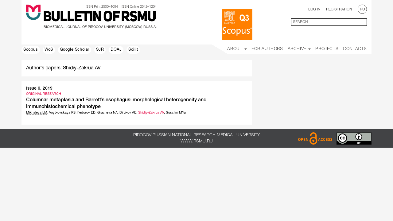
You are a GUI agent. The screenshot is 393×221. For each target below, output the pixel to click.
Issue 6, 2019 (39, 89)
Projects (326, 49)
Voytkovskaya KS (62, 112)
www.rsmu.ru (197, 141)
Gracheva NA (107, 112)
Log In (314, 9)
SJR (100, 50)
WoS (49, 50)
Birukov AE (127, 112)
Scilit (133, 50)
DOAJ (116, 50)
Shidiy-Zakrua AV (151, 112)
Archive (299, 49)
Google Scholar (74, 50)
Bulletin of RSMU (99, 17)
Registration (339, 9)
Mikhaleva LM (36, 112)
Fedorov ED (86, 112)
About (237, 49)
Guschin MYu (176, 112)
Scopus (30, 50)
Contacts (355, 49)
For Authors (267, 49)
